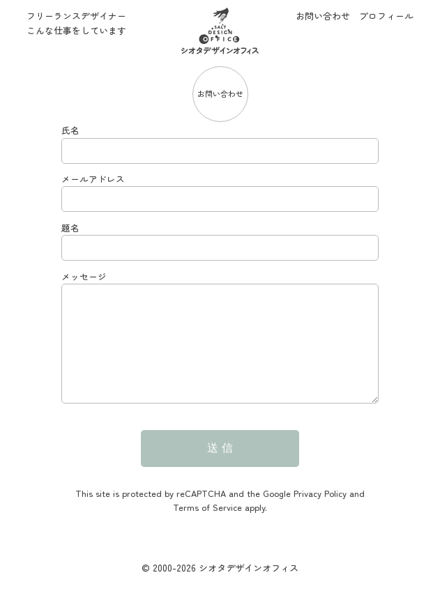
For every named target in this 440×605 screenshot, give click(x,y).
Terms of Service (207, 528)
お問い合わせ (323, 15)
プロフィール (386, 15)
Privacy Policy (320, 514)
